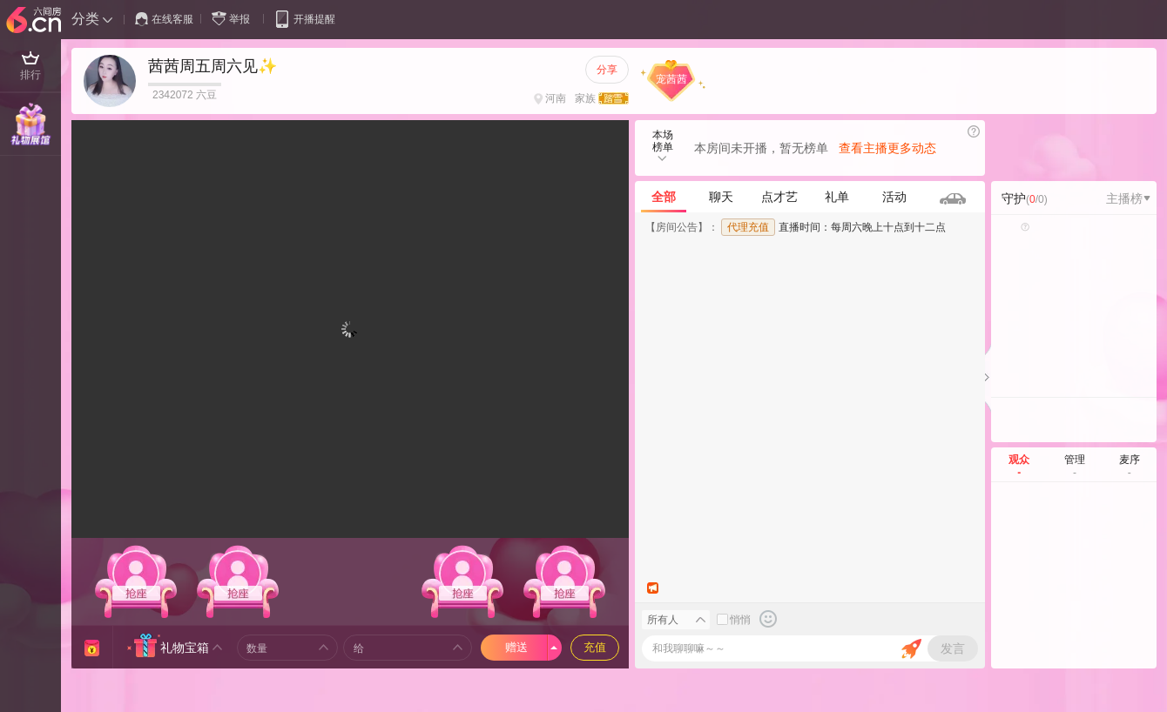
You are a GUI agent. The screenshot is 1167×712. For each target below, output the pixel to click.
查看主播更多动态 (887, 148)
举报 (234, 18)
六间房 (35, 21)
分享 (607, 70)
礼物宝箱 (184, 648)
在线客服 (164, 19)
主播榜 (1128, 198)
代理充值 (748, 227)
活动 (894, 197)
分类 (85, 18)
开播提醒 (304, 18)
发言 (953, 648)
